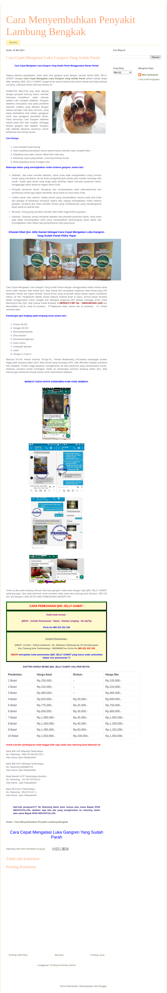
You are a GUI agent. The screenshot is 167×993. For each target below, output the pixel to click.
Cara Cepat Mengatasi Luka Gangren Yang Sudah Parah (54, 78)
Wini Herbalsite (150, 75)
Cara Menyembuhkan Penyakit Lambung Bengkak (41, 822)
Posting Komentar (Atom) (62, 965)
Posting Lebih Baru (18, 955)
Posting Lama (98, 955)
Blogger (102, 986)
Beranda (13, 42)
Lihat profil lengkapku (149, 79)
